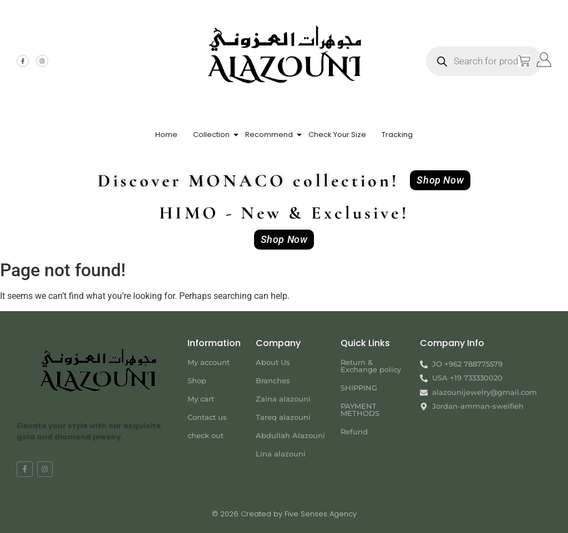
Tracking (397, 134)
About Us (273, 362)
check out (205, 435)
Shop (196, 380)
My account (208, 362)
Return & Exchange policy (371, 366)
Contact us (207, 417)
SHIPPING (359, 387)
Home (166, 134)
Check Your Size (337, 134)
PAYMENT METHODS (360, 410)
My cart (200, 398)
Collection (211, 134)
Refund (354, 431)
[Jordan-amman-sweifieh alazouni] (485, 452)
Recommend (269, 134)
